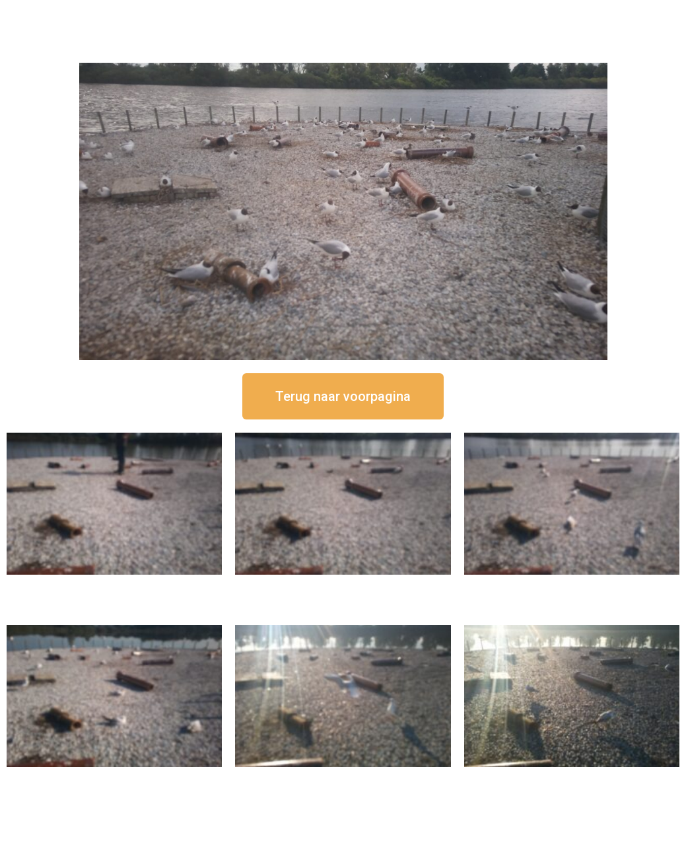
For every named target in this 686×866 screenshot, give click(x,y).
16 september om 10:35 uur (114, 778)
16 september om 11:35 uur (571, 586)
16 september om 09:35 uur (342, 778)
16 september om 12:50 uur (114, 586)
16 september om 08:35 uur (571, 778)
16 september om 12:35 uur (342, 586)
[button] (343, 396)
